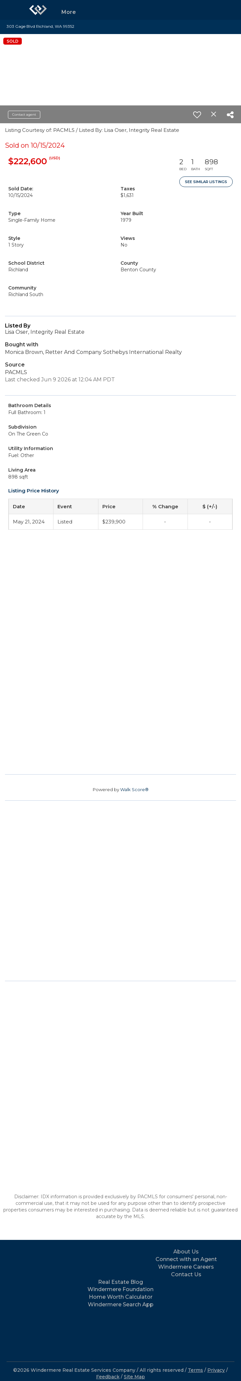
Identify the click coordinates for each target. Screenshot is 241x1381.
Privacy (216, 1370)
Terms (195, 1370)
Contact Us (186, 1274)
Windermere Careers (186, 1267)
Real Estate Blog (120, 1282)
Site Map (134, 1377)
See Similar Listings (206, 181)
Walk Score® (134, 789)
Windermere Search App (121, 1304)
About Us (186, 1251)
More (68, 12)
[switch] (197, 115)
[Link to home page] (38, 10)
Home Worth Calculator (121, 1297)
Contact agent (24, 114)
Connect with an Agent (186, 1259)
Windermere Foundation (120, 1289)
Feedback (108, 1377)
